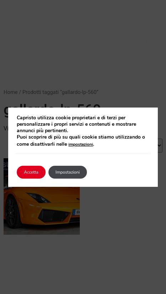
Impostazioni (68, 172)
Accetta (31, 172)
